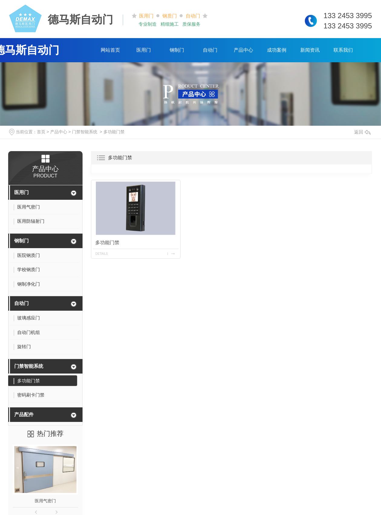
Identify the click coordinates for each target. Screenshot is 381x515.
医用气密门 (45, 500)
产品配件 (24, 414)
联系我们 (343, 50)
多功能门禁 (114, 131)
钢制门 (177, 50)
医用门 (143, 50)
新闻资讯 (310, 50)
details (102, 253)
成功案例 (276, 50)
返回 (362, 131)
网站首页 (110, 50)
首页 (41, 131)
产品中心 (243, 50)
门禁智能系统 (84, 131)
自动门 (210, 50)
